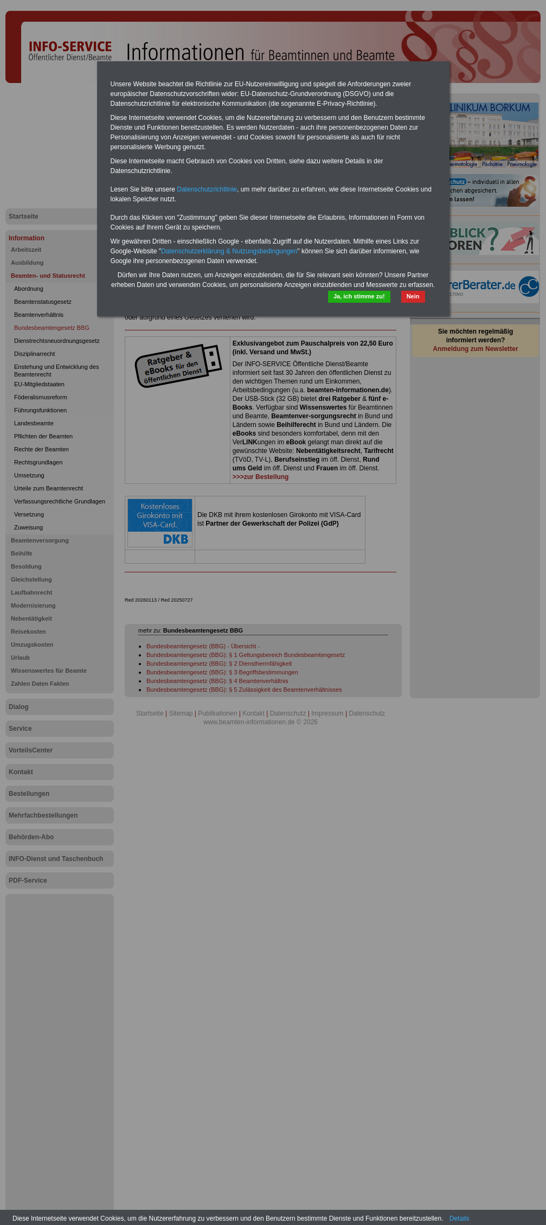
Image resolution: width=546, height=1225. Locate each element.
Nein (413, 296)
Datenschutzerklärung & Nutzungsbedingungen (229, 251)
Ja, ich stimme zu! (359, 296)
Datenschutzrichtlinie (207, 189)
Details (459, 1218)
